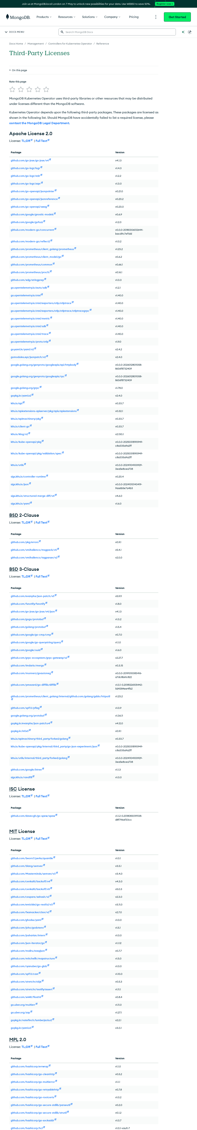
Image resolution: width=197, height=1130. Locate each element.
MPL (13, 1039)
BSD (13, 515)
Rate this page (17, 81)
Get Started (177, 17)
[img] (12, 89)
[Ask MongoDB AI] (183, 32)
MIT (13, 831)
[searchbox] (117, 32)
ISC (13, 789)
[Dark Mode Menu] (189, 32)
